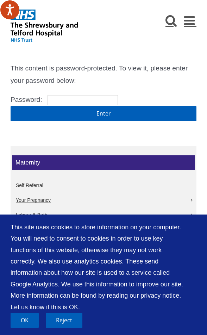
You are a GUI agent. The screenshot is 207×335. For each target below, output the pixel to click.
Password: (64, 99)
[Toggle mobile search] (171, 20)
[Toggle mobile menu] (190, 20)
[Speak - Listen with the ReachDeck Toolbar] (9, 9)
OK (25, 320)
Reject (64, 320)
